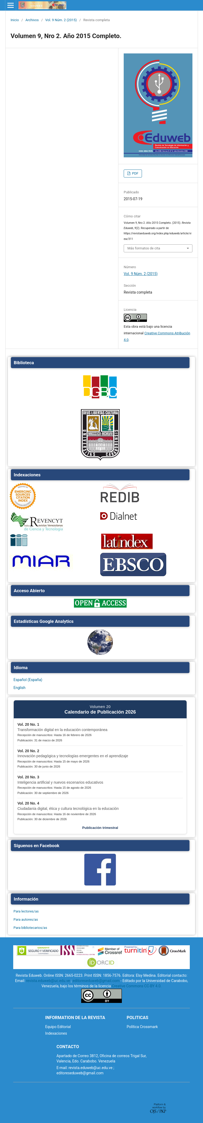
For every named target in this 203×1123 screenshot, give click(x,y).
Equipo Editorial (58, 1027)
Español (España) (27, 680)
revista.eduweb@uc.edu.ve (48, 981)
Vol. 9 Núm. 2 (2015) (61, 20)
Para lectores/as (26, 911)
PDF (134, 173)
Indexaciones (56, 1033)
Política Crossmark (142, 1027)
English (19, 688)
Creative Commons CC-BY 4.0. (137, 986)
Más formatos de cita (143, 248)
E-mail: (62, 1068)
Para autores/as (25, 919)
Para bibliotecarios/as (30, 928)
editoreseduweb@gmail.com (96, 981)
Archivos (32, 20)
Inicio (15, 20)
